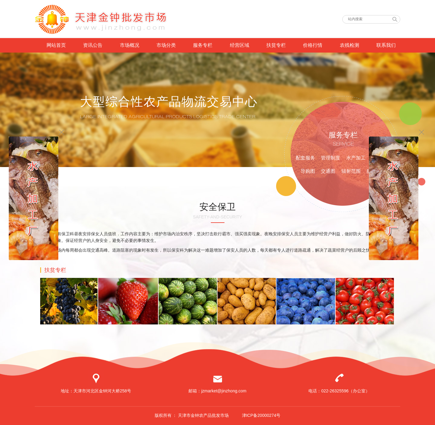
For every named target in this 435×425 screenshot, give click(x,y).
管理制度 (330, 157)
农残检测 (349, 45)
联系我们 (386, 45)
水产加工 (356, 157)
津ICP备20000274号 (261, 415)
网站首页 (56, 45)
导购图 (308, 171)
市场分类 (166, 45)
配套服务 (305, 157)
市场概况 (129, 45)
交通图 (328, 171)
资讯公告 (92, 45)
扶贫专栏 (276, 45)
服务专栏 (202, 45)
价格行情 (312, 45)
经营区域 (239, 45)
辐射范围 (351, 171)
